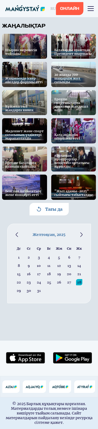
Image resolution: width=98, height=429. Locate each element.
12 (59, 265)
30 (29, 290)
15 (18, 274)
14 (79, 265)
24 (39, 282)
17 (39, 274)
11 (48, 265)
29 (19, 290)
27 (69, 282)
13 (69, 265)
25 (49, 282)
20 (69, 274)
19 (59, 274)
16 (29, 274)
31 (39, 290)
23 (29, 282)
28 (79, 282)
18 (49, 274)
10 (39, 265)
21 (79, 274)
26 (59, 282)
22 (19, 282)
